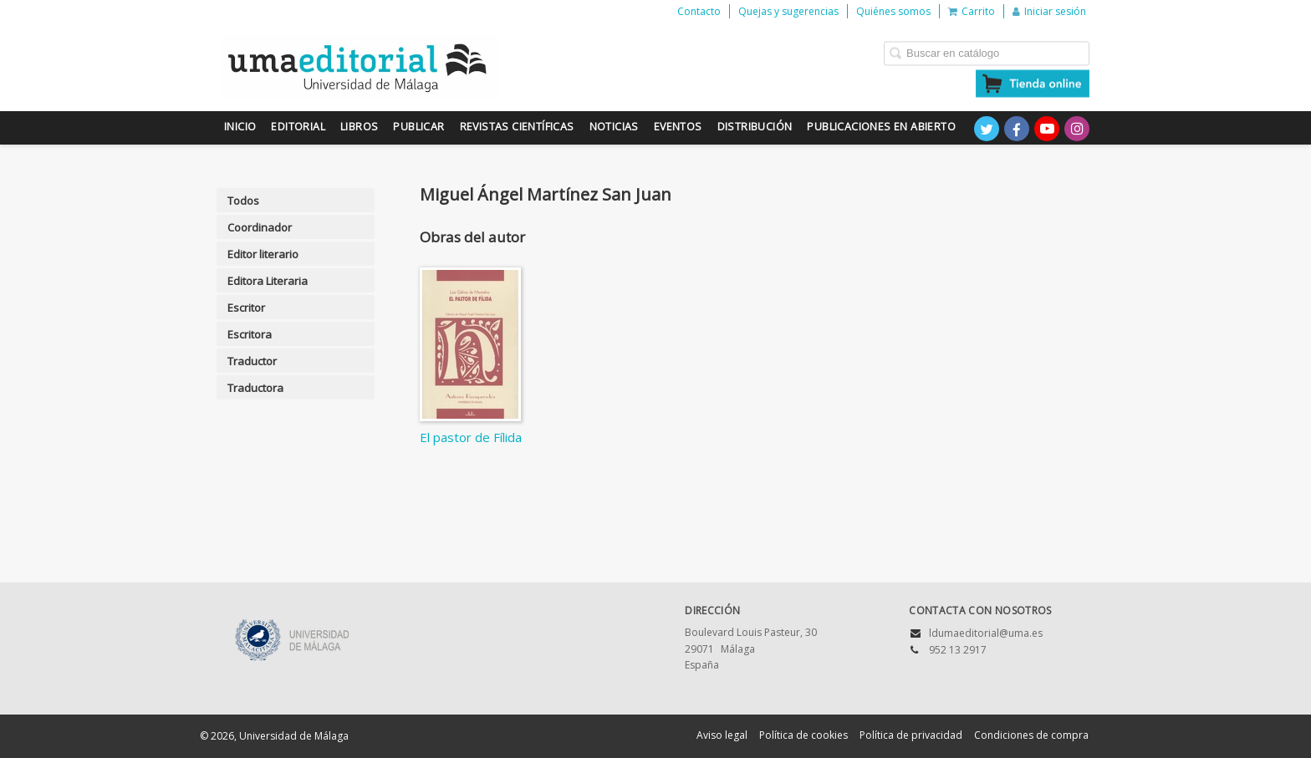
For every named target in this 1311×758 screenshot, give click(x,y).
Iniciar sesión (1049, 11)
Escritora (249, 334)
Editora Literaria (267, 280)
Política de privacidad (911, 735)
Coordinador (259, 227)
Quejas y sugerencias (788, 11)
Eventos (678, 127)
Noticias (614, 127)
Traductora (255, 387)
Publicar (418, 127)
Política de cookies (803, 735)
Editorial (298, 127)
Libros (359, 127)
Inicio (240, 127)
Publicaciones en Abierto (881, 127)
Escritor (246, 307)
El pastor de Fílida (471, 437)
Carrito (971, 11)
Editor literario (262, 254)
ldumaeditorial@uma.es (986, 633)
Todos (243, 200)
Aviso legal (721, 735)
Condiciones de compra (1031, 735)
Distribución (755, 127)
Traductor (252, 361)
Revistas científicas (517, 127)
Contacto (699, 11)
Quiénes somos (893, 11)
